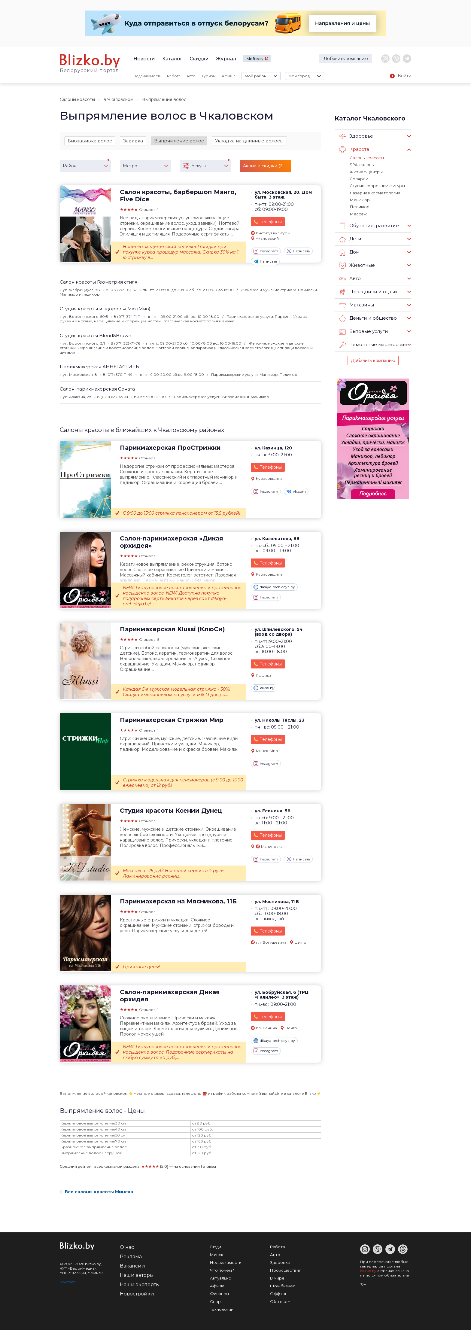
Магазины (356, 304)
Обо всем (280, 1301)
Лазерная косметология (375, 192)
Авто (191, 76)
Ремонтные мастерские (373, 344)
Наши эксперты (140, 1285)
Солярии (359, 178)
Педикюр (359, 206)
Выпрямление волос (179, 141)
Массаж (358, 213)
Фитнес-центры (366, 171)
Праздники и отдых (368, 291)
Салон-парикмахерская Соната (97, 389)
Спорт (216, 1301)
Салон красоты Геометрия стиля (98, 282)
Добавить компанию (346, 58)
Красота (354, 149)
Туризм (209, 76)
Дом (349, 251)
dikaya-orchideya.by (274, 587)
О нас (127, 1247)
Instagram (266, 251)
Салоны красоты (77, 99)
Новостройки (137, 1294)
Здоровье (356, 136)
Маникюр (359, 199)
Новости (144, 59)
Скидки (199, 59)
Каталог (172, 59)
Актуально (220, 1278)
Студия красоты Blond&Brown (95, 335)
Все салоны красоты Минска (96, 1192)
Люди (215, 1247)
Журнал (226, 59)
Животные (357, 264)
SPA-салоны (362, 164)
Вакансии (132, 1266)
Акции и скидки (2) (263, 166)
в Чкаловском (118, 99)
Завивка (133, 141)
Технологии (221, 1309)
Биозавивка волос (90, 141)
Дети (350, 238)
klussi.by (264, 688)
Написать (298, 251)
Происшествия (285, 1270)
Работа (174, 76)
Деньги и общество (367, 317)
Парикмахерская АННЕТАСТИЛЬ (99, 367)
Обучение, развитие (368, 225)
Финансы (219, 1294)
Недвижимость (147, 76)
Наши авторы (137, 1275)
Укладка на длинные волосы (249, 141)
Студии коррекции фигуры (376, 185)
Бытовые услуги (363, 330)
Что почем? (222, 1270)
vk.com (296, 491)
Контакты (68, 1282)
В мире (277, 1278)
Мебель (254, 58)
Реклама (131, 1257)
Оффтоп (278, 1294)
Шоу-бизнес (282, 1286)
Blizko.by (368, 1271)
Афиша (228, 76)
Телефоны (271, 222)
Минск (216, 1254)
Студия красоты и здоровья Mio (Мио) (105, 309)
